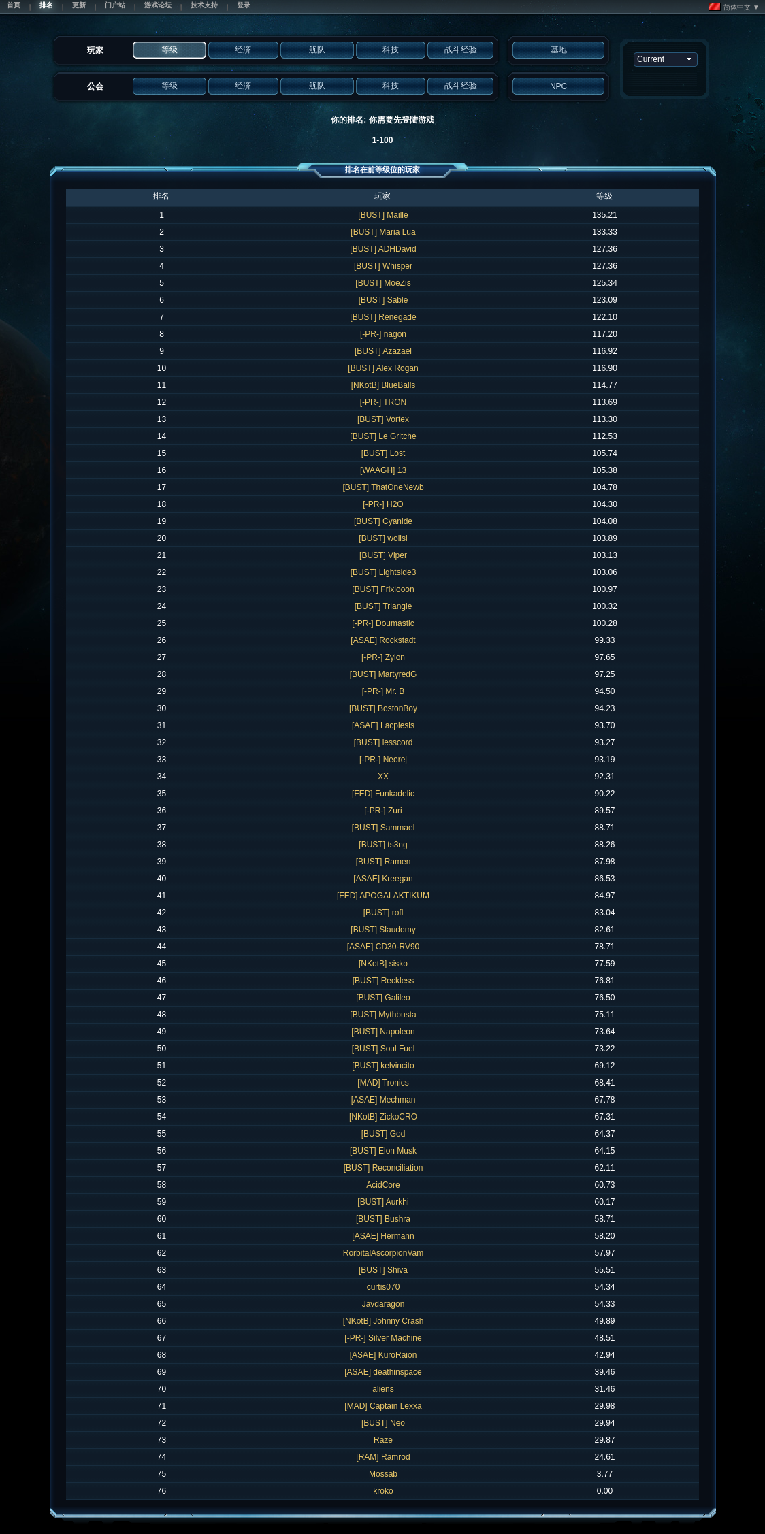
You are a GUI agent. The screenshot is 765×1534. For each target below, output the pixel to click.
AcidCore (383, 1185)
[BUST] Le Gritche (383, 436)
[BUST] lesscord (383, 742)
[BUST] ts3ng (383, 844)
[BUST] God (383, 1134)
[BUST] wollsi (383, 538)
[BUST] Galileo (383, 997)
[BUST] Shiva (383, 1270)
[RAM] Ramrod (383, 1457)
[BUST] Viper (383, 555)
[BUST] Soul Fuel (383, 1049)
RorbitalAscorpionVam (383, 1253)
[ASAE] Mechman (383, 1100)
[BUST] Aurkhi (382, 1202)
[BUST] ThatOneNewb (382, 487)
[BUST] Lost (383, 453)
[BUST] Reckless (383, 980)
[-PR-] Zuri (383, 810)
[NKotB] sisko (383, 963)
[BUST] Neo (383, 1423)
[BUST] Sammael (383, 827)
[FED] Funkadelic (383, 793)
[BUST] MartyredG (383, 674)
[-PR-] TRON (383, 402)
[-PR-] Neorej (383, 759)
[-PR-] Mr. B (383, 691)
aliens (382, 1389)
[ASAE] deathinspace (382, 1372)
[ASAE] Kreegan (382, 878)
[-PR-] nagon (383, 334)
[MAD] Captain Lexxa (382, 1406)
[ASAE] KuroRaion (383, 1355)
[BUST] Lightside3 (384, 572)
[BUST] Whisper (383, 266)
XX (383, 776)
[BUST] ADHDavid (383, 249)
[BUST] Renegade (383, 317)
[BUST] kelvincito (383, 1066)
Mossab (383, 1474)
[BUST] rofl (383, 912)
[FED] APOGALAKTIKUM (383, 895)
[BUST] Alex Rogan (383, 368)
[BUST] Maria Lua (383, 232)
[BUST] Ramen (383, 861)
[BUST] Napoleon (382, 1032)
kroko (383, 1491)
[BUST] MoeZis (382, 283)
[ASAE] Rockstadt (383, 640)
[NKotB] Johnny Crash (383, 1321)
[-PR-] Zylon (383, 657)
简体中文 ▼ (734, 7)
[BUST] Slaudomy (383, 929)
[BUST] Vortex (383, 419)
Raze (383, 1440)
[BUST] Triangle (383, 606)
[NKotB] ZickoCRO (383, 1117)
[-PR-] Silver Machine (382, 1338)
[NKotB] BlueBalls (383, 385)
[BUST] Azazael (383, 351)
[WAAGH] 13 (383, 470)
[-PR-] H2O (383, 504)
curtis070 (383, 1287)
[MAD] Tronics (382, 1083)
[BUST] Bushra (383, 1219)
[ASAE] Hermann (383, 1236)
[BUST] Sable (383, 300)
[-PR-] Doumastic (383, 623)
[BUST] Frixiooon (383, 589)
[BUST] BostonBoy (383, 708)
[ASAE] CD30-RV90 (383, 946)
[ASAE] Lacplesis (383, 725)
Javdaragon (383, 1304)
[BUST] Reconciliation (383, 1168)
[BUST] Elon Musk (383, 1151)
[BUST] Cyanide (383, 521)
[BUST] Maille (383, 215)
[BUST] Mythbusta (383, 1014)
